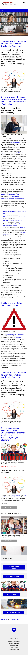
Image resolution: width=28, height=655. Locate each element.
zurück (3, 619)
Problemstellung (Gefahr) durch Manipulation (12, 304)
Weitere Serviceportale (13, 612)
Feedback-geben (14, 645)
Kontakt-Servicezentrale (14, 641)
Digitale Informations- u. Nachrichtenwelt (14, 334)
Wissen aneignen (11, 594)
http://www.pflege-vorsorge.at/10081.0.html (12, 153)
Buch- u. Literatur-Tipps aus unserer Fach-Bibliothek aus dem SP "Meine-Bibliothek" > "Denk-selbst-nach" (13, 100)
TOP (7, 619)
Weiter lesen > (9, 507)
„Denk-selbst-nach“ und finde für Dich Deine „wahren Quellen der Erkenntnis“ (13, 43)
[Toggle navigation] (24, 2)
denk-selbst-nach (16, 496)
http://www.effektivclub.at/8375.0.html (13, 220)
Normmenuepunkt (16, 142)
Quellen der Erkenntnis (13, 576)
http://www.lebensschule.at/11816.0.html (14, 216)
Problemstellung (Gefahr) (14, 567)
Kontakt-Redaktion (14, 643)
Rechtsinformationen (14, 647)
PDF (18, 619)
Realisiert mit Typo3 (14, 649)
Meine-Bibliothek (15, 495)
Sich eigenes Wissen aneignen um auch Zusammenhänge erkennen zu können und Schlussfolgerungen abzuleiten (13, 434)
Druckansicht (12, 619)
